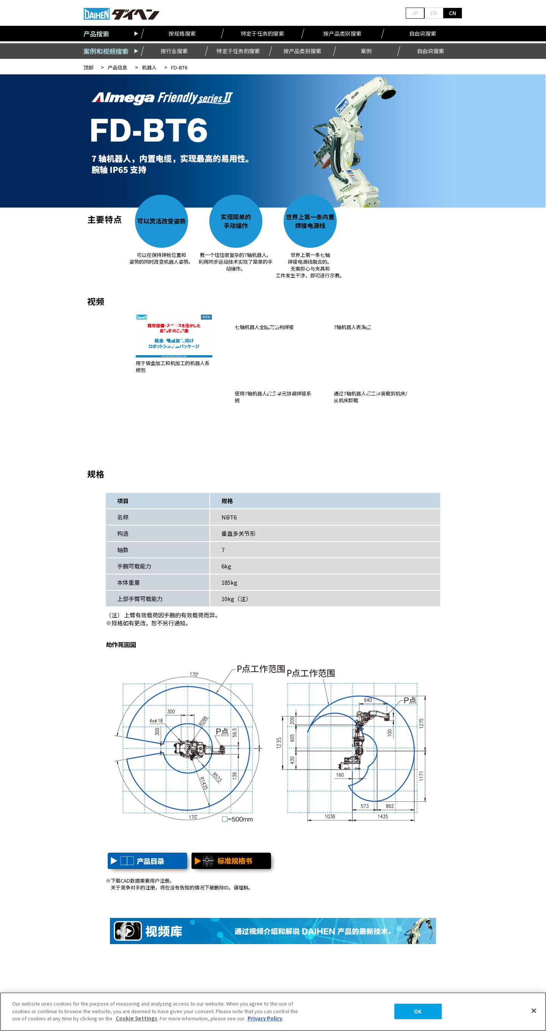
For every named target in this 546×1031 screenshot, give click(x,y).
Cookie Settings (136, 1018)
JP (415, 13)
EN (433, 13)
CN (452, 13)
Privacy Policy (265, 1018)
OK (418, 1011)
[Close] (534, 1011)
